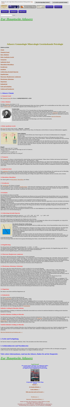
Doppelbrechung (4, 74)
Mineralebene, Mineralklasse (17, 179)
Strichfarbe (3, 69)
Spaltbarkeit (5, 171)
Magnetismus (4, 81)
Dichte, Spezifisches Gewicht (7, 57)
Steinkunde (55, 112)
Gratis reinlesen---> (35, 389)
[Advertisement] (35, 31)
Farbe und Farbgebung (6, 86)
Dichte (3, 128)
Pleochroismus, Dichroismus (7, 79)
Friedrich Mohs (7, 106)
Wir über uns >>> (35, 396)
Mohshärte (7, 104)
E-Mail (48, 401)
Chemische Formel (5, 52)
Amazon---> (35, 384)
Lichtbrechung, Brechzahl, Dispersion (9, 71)
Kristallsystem (4, 67)
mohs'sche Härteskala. (56, 116)
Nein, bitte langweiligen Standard (42, 2)
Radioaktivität (4, 84)
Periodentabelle (26, 306)
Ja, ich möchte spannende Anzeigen (60, 2)
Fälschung (39, 318)
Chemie (2, 49)
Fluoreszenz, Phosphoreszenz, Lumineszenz (11, 76)
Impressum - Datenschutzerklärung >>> (35, 399)
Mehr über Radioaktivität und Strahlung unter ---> (12, 332)
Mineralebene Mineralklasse (7, 64)
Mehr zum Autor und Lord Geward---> (35, 392)
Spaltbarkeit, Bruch (5, 62)
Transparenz (3, 59)
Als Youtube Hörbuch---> (35, 387)
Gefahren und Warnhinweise (7, 89)
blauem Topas (4, 320)
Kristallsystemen (23, 186)
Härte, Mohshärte (5, 54)
